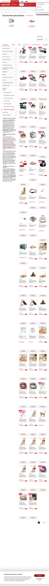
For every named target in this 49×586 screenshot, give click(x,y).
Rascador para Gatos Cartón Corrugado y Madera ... (22, 198)
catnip (4, 126)
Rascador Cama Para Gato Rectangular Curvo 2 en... (32, 253)
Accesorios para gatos (22, 12)
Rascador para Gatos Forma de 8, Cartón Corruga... (22, 85)
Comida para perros (7, 92)
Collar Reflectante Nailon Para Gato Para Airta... (42, 85)
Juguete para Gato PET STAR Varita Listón (43, 198)
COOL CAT (40, 223)
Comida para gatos (7, 103)
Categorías (5, 44)
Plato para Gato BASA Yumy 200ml (33, 226)
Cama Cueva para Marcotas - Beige (22, 141)
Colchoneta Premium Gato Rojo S (22, 170)
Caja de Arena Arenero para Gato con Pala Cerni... (43, 392)
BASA (30, 223)
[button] (22, 5)
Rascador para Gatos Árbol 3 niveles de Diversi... (22, 57)
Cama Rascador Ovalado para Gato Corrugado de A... (22, 503)
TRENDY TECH (31, 139)
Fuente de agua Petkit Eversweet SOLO (33, 337)
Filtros (13, 44)
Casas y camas (26, 44)
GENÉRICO (40, 82)
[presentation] (19, 45)
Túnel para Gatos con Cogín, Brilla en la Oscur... (42, 57)
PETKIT (20, 334)
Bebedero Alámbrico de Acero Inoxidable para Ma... (32, 141)
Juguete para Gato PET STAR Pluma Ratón (23, 226)
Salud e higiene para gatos (9, 106)
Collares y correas (36, 44)
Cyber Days (13, 172)
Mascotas (13, 12)
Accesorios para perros (8, 98)
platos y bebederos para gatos (9, 146)
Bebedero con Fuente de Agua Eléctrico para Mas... (33, 503)
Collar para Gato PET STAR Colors (32, 170)
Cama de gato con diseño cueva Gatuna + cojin (33, 112)
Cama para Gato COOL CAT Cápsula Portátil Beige (42, 226)
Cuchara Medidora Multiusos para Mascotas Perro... (42, 337)
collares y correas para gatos (8, 143)
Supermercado (6, 12)
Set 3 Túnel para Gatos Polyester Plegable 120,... (23, 112)
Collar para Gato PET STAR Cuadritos (32, 198)
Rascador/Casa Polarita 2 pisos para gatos (42, 112)
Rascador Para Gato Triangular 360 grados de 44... (33, 281)
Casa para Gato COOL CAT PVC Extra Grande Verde (23, 253)
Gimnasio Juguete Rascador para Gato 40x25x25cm (22, 309)
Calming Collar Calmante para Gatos (42, 141)
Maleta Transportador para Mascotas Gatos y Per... (33, 85)
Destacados (41, 39)
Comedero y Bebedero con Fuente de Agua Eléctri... (43, 253)
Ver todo (4, 89)
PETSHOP (30, 54)
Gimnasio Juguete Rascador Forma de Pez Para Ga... (22, 281)
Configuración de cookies (39, 579)
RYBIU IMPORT (21, 168)
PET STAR (30, 168)
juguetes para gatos (11, 152)
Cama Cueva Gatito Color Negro (42, 170)
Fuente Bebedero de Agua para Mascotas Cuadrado (32, 57)
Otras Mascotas (7, 100)
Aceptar (39, 575)
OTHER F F (20, 54)
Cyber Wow (6, 172)
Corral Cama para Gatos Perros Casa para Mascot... (22, 392)
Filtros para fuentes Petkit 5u (22, 337)
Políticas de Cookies (20, 580)
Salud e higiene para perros (9, 95)
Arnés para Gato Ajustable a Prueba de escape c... (32, 420)
